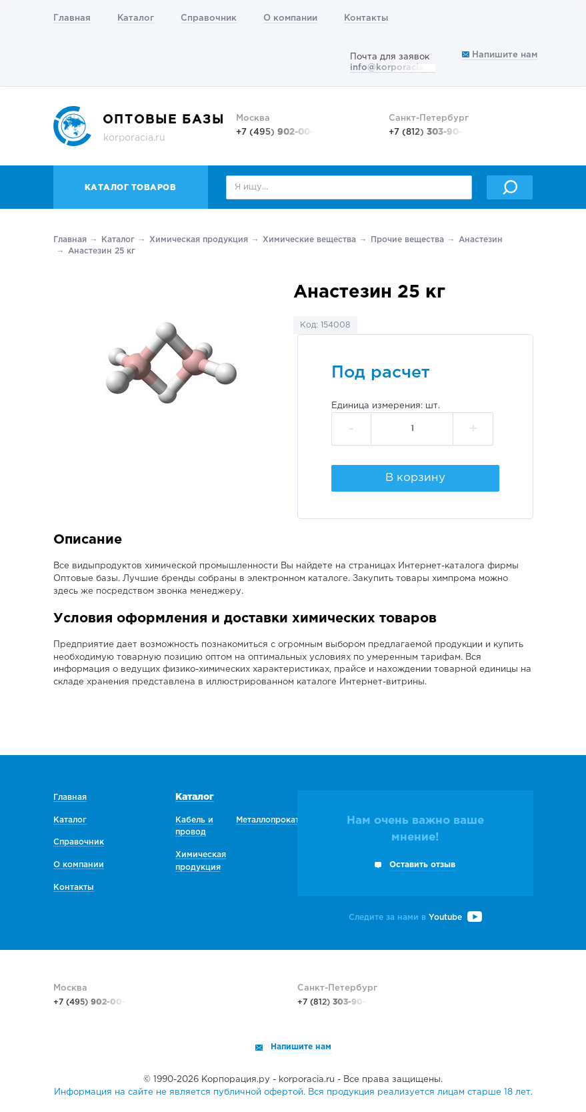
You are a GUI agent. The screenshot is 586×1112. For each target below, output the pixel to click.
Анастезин (481, 239)
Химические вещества (309, 239)
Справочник (209, 18)
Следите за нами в (415, 917)
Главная (72, 18)
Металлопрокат (267, 820)
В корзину (415, 478)
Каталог (135, 18)
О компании (290, 18)
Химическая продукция (198, 239)
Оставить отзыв (422, 865)
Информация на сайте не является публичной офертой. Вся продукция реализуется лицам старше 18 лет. (293, 1092)
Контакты (366, 18)
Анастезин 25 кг (101, 251)
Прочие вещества (407, 239)
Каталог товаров (131, 187)
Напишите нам (499, 55)
